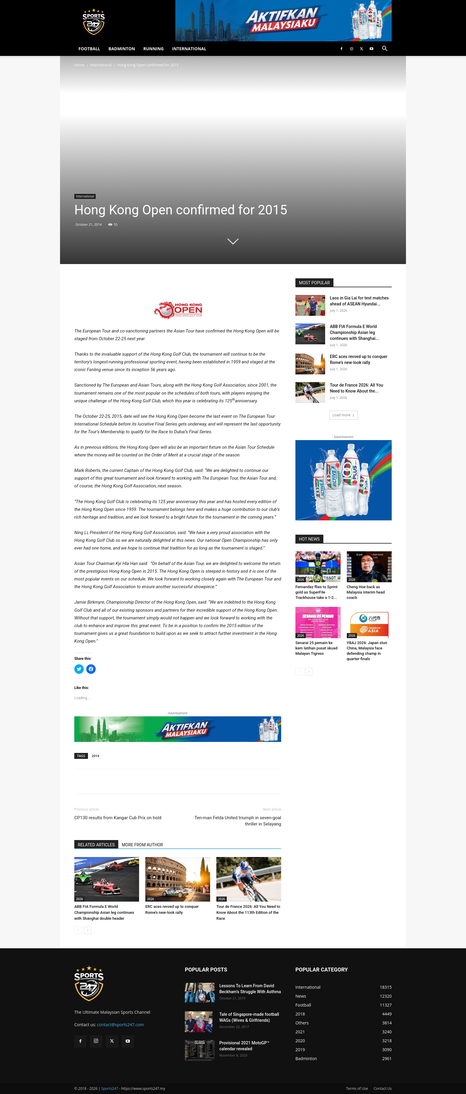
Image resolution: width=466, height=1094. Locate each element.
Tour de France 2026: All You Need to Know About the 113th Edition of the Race (248, 912)
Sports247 (109, 1088)
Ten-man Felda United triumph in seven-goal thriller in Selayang (237, 821)
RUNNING (153, 48)
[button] (384, 49)
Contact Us (383, 1088)
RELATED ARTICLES (96, 844)
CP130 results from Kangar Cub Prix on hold (117, 817)
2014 (95, 756)
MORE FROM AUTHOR (142, 844)
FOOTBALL (89, 48)
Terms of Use (357, 1088)
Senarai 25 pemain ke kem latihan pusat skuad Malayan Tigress (316, 648)
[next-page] (87, 930)
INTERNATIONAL (189, 48)
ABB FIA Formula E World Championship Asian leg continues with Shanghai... (354, 332)
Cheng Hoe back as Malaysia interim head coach (366, 592)
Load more (344, 414)
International (100, 65)
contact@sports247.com (120, 1024)
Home (79, 65)
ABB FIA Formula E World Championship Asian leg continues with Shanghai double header (104, 912)
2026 (79, 899)
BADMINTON (121, 48)
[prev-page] (78, 930)
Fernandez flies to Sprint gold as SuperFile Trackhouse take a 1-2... (316, 592)
